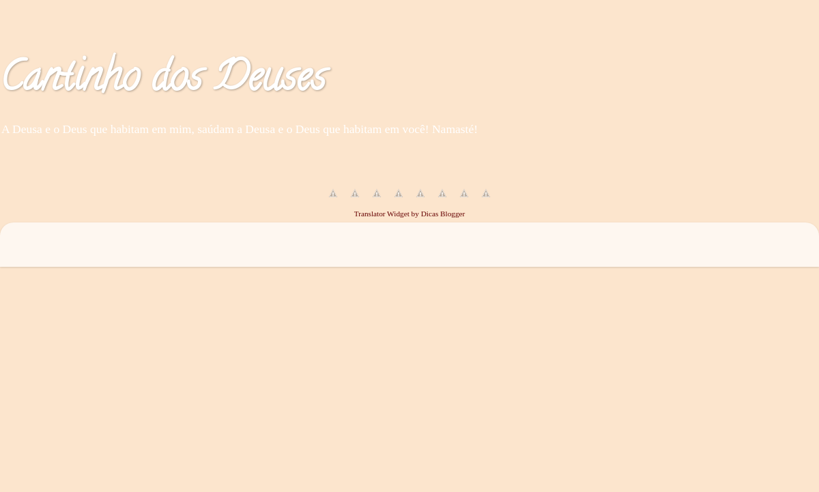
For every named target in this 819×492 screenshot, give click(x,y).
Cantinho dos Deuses (163, 81)
